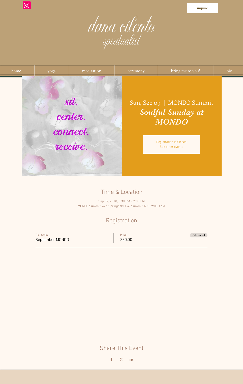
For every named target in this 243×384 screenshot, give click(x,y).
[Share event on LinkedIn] (131, 359)
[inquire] (202, 8)
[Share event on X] (121, 359)
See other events (171, 147)
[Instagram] (27, 5)
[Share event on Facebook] (111, 359)
